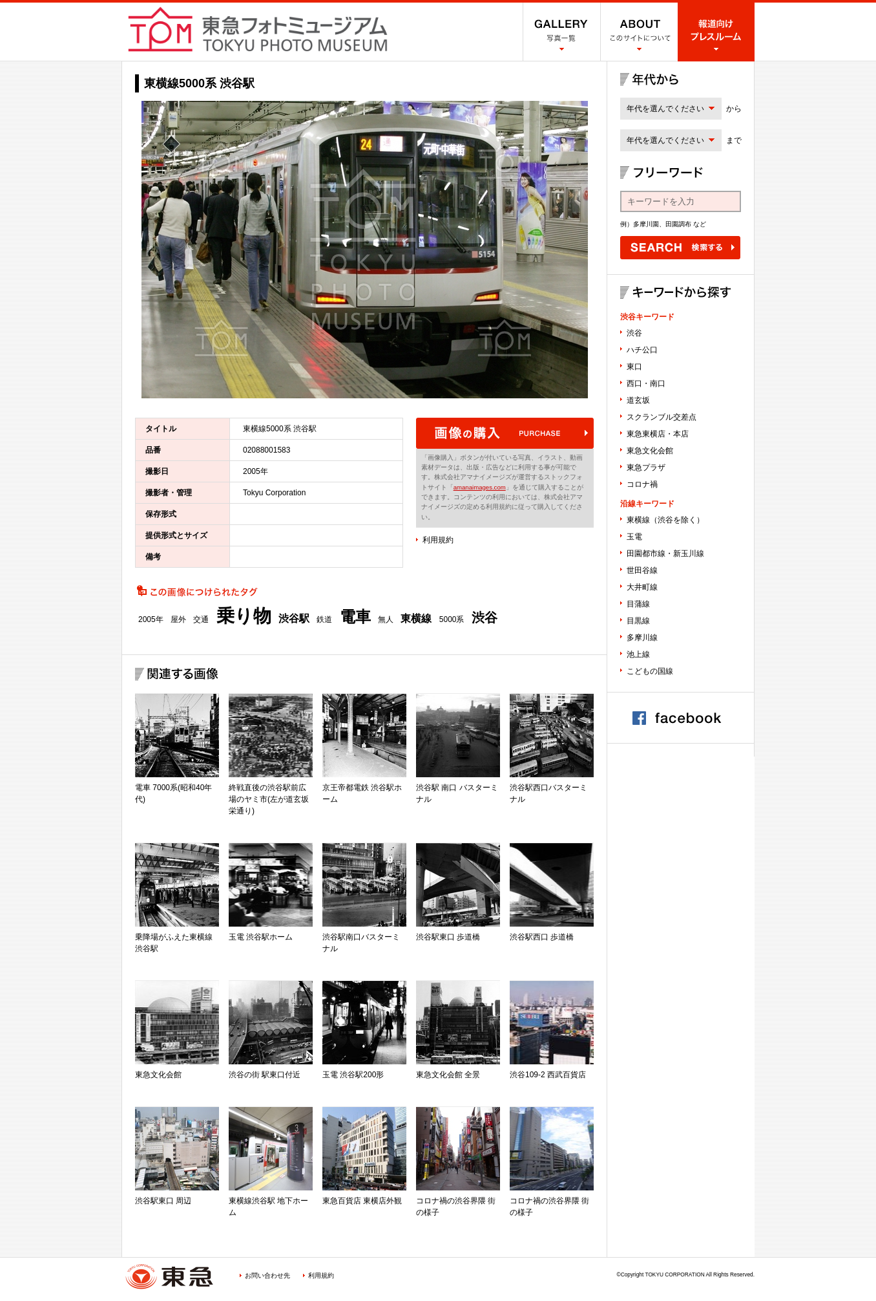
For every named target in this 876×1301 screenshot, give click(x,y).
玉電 (634, 536)
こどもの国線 (650, 671)
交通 (201, 619)
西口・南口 (646, 383)
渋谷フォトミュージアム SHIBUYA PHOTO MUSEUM (258, 29)
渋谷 (484, 617)
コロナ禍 (642, 484)
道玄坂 (638, 400)
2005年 (150, 619)
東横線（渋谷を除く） (665, 519)
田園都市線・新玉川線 (665, 553)
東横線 (416, 619)
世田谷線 (642, 570)
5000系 (451, 619)
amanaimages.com (480, 487)
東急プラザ (646, 467)
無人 (385, 619)
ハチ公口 (642, 349)
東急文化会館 (650, 450)
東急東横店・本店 (658, 433)
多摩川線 (642, 637)
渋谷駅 (293, 619)
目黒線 (638, 620)
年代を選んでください (665, 108)
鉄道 (324, 619)
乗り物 (243, 616)
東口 (634, 366)
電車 (355, 617)
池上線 (638, 654)
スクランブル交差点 (661, 417)
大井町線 (642, 587)
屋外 (178, 619)
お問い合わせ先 (267, 1275)
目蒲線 (638, 603)
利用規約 (438, 539)
